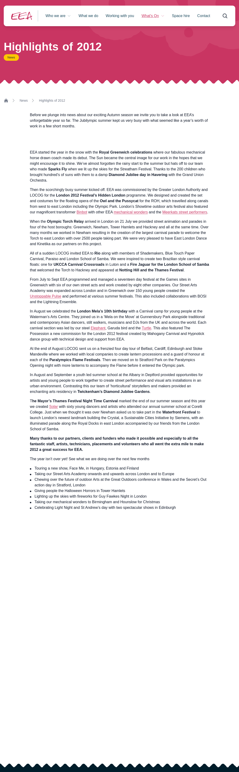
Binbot (82, 212)
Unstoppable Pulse (45, 296)
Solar (53, 407)
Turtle (146, 328)
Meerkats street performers (184, 212)
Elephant (98, 328)
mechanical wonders (131, 212)
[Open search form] (225, 16)
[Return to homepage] (21, 16)
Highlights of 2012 (52, 100)
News (24, 100)
